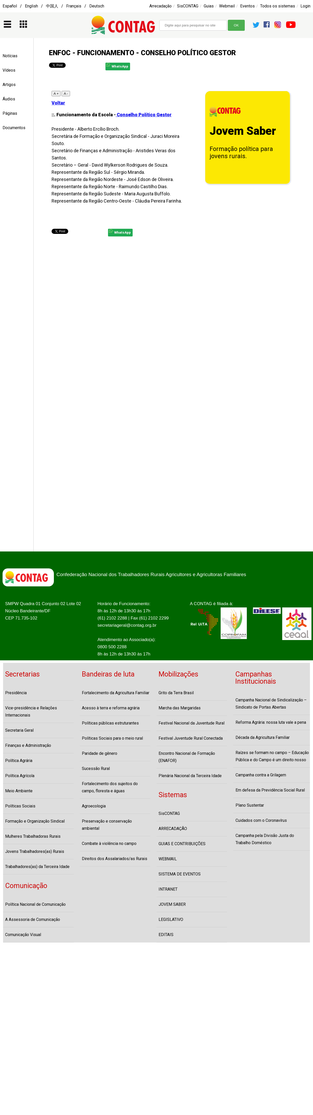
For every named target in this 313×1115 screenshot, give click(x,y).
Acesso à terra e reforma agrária (111, 708)
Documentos (14, 127)
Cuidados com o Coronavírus (261, 820)
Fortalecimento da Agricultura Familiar (115, 692)
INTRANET (168, 889)
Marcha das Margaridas (180, 708)
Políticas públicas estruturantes (110, 723)
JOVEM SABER (172, 904)
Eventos (247, 6)
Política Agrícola (19, 775)
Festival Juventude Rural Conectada (191, 738)
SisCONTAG (187, 6)
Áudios (9, 99)
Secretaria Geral (19, 730)
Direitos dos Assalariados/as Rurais (114, 858)
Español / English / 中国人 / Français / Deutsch (53, 6)
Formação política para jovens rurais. (241, 152)
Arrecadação (160, 6)
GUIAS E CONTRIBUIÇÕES (182, 843)
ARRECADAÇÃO (173, 828)
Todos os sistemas (277, 6)
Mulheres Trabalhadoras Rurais (33, 836)
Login (305, 6)
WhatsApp (117, 65)
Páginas (10, 113)
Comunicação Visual (23, 934)
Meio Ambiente (19, 790)
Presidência (16, 692)
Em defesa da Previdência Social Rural (270, 790)
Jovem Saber (243, 131)
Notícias (10, 55)
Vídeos (9, 70)
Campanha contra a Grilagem (261, 775)
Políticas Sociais (20, 806)
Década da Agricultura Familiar (263, 737)
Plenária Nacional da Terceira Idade (190, 775)
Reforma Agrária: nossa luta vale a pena (271, 722)
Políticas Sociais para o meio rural (112, 738)
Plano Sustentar (250, 805)
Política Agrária (18, 760)
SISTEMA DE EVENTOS (180, 874)
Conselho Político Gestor (144, 114)
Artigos (9, 84)
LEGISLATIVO (171, 919)
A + (56, 94)
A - (66, 94)
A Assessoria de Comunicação (32, 919)
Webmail (227, 6)
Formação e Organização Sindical (35, 821)
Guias (209, 6)
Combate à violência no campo (109, 843)
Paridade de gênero (99, 753)
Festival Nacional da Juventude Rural (191, 723)
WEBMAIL (168, 858)
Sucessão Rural (96, 768)
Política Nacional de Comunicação (35, 904)
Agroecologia (94, 806)
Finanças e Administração (28, 745)
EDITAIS (166, 934)
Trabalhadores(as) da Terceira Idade (37, 866)
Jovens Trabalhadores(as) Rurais (34, 851)
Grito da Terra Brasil (176, 692)
